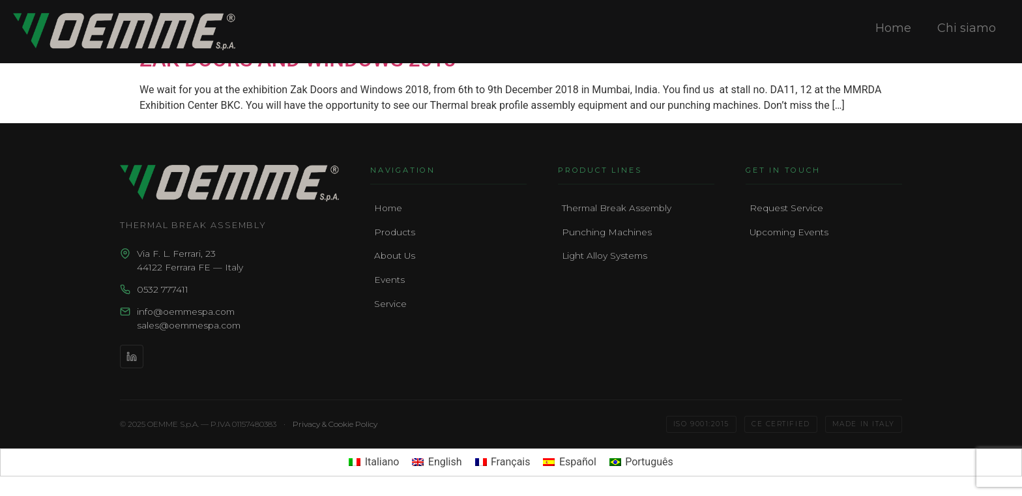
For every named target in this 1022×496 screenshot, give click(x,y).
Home (893, 28)
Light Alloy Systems (604, 255)
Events (389, 279)
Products (394, 232)
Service (390, 304)
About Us (394, 255)
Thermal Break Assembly (616, 208)
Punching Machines (607, 232)
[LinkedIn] (131, 356)
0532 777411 (162, 289)
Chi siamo (966, 28)
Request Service (786, 208)
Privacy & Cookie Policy (335, 424)
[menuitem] (373, 463)
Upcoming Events (789, 232)
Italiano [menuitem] (382, 462)
